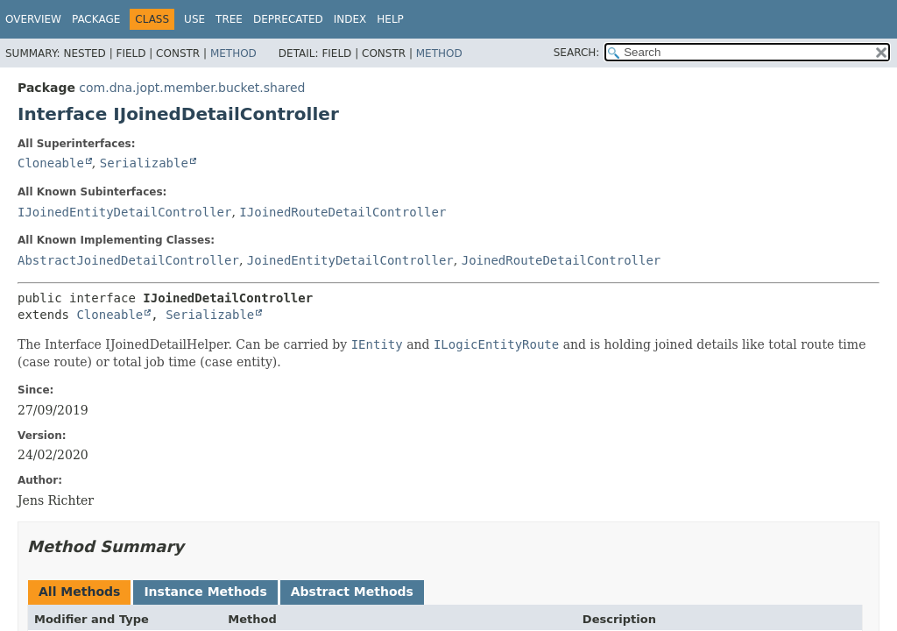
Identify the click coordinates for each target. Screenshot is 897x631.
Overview (33, 19)
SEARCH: (577, 52)
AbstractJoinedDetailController (128, 260)
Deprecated (288, 19)
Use (194, 19)
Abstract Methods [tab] (352, 592)
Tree (229, 19)
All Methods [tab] (79, 592)
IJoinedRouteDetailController (342, 212)
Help (390, 19)
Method (233, 53)
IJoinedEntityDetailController (124, 212)
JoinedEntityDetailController (350, 260)
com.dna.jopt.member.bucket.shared (192, 88)
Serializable (144, 163)
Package (96, 19)
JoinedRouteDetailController (561, 260)
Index (350, 19)
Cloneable (51, 163)
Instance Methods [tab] (205, 592)
